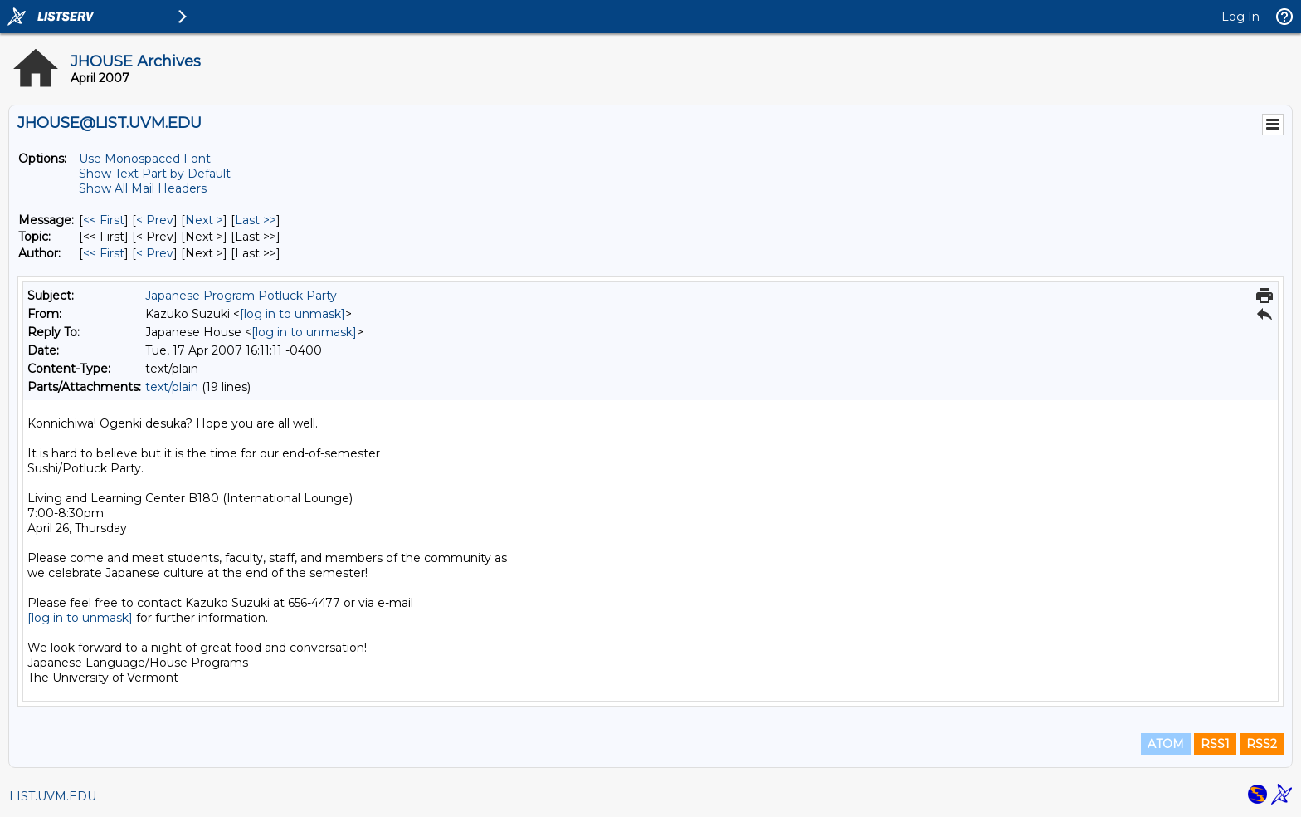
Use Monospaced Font (145, 158)
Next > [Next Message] (204, 220)
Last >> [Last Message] (255, 220)
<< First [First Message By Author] (103, 253)
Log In (1240, 16)
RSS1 (1215, 743)
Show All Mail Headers (143, 188)
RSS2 (1261, 743)
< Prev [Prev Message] (154, 220)
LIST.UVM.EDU (52, 796)
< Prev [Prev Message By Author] (154, 253)
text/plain (171, 386)
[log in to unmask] (292, 313)
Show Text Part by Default (155, 173)
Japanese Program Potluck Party (241, 295)
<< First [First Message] (103, 220)
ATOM (1166, 743)
